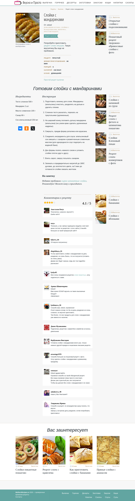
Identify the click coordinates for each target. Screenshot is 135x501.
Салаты (98, 497)
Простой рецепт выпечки (54, 80)
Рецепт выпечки (50, 36)
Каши (108, 3)
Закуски (98, 3)
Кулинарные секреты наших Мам (27, 3)
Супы (116, 497)
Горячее (59, 3)
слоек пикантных (80, 275)
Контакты (19, 497)
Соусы (107, 497)
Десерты (71, 3)
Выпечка (47, 3)
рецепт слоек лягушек (54, 46)
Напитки (118, 3)
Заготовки (85, 3)
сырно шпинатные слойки (73, 181)
